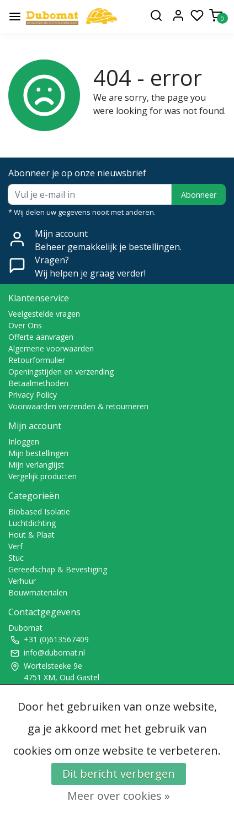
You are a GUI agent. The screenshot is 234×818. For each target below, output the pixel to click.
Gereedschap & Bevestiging (57, 569)
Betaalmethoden (38, 383)
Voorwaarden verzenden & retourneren (78, 406)
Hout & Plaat (31, 534)
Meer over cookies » (118, 795)
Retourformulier (36, 360)
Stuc (16, 557)
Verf (15, 546)
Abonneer (198, 194)
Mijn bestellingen (38, 453)
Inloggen (23, 441)
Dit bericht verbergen (118, 773)
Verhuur (22, 581)
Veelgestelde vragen (44, 313)
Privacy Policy (32, 394)
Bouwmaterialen (37, 592)
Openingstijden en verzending (61, 371)
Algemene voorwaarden (51, 348)
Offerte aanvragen (40, 337)
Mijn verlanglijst (36, 464)
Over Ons (25, 325)
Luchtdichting (32, 523)
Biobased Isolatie (39, 511)
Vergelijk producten (42, 476)
